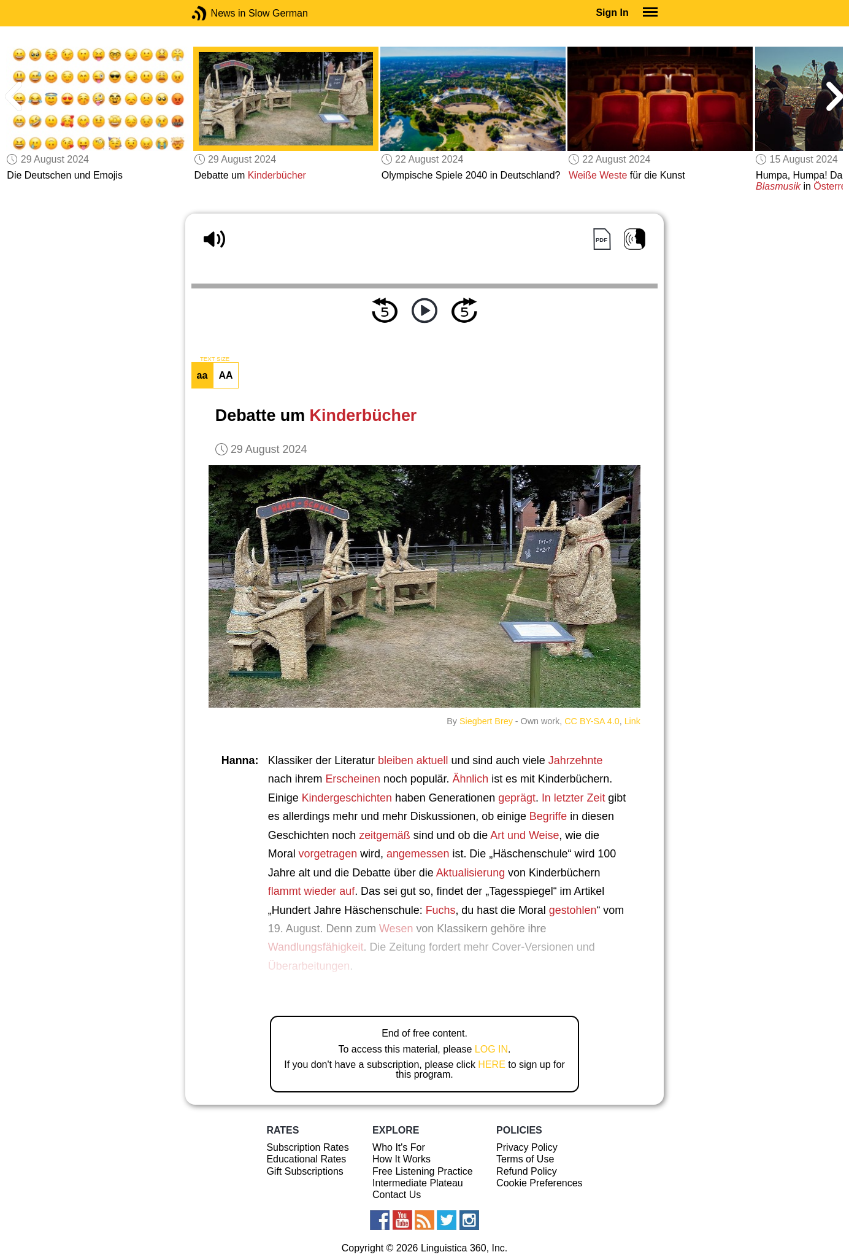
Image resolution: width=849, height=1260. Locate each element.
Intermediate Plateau (417, 1183)
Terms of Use (525, 1159)
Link (632, 721)
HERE (491, 1064)
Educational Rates (306, 1159)
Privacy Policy (527, 1147)
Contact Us (396, 1194)
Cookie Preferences (539, 1183)
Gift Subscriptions (304, 1171)
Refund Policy (526, 1171)
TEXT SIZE (214, 359)
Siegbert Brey (486, 721)
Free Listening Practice (422, 1171)
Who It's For (398, 1147)
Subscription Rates (307, 1147)
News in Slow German (217, 13)
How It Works (401, 1159)
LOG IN (491, 1049)
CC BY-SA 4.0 (591, 721)
